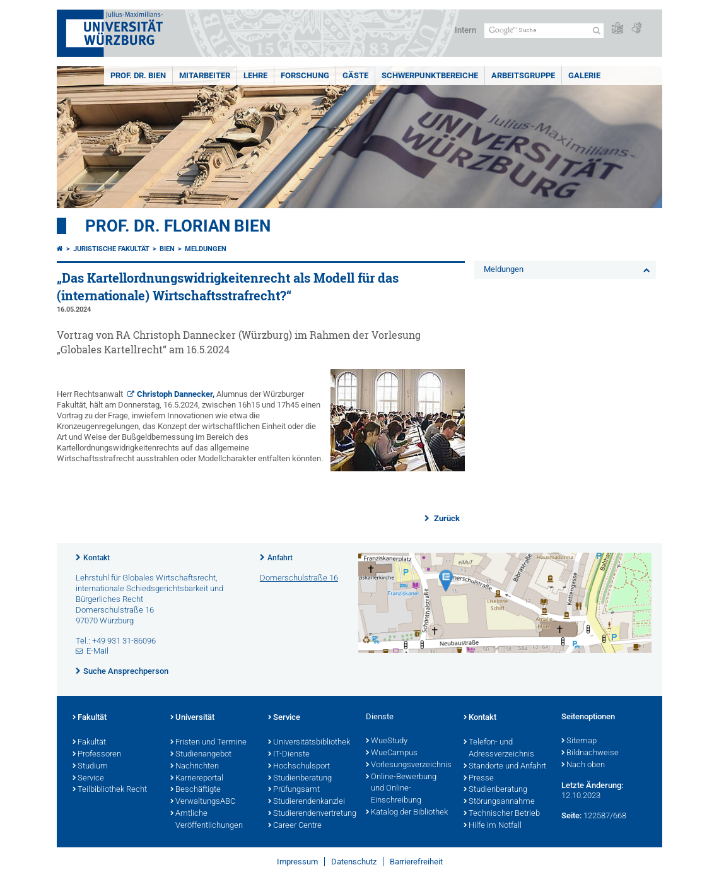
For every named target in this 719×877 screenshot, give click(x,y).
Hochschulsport (299, 766)
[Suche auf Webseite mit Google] (544, 30)
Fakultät (90, 718)
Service (88, 778)
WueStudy (386, 741)
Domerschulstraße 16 (299, 577)
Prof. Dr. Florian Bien (178, 225)
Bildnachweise (590, 753)
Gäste (355, 75)
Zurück (446, 518)
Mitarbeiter (204, 75)
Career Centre (295, 826)
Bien (167, 249)
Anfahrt (280, 557)
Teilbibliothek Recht (110, 790)
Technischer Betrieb (502, 814)
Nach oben (583, 765)
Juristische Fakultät (111, 249)
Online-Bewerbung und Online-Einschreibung (401, 789)
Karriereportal (196, 778)
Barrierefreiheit (416, 861)
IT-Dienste (289, 754)
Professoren (97, 754)
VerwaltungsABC (202, 802)
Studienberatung (300, 778)
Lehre (255, 75)
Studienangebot (200, 754)
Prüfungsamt (294, 790)
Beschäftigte (195, 790)
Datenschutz (354, 861)
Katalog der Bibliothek (407, 812)
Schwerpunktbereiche (430, 75)
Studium (90, 766)
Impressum (297, 861)
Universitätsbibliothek (309, 742)
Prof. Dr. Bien (138, 75)
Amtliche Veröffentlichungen (206, 820)
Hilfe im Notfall (493, 826)
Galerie (584, 75)
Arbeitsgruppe (523, 75)
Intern (465, 30)
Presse (479, 778)
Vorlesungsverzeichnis (408, 765)
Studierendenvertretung (310, 814)
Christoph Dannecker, (175, 394)
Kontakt (96, 557)
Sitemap (579, 741)
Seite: (571, 815)
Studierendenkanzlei (306, 802)
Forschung (305, 75)
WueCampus (392, 753)
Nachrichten (194, 766)
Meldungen (205, 249)
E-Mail (97, 651)
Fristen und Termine (208, 742)
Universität (192, 718)
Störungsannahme (499, 802)
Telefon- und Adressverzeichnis (499, 748)
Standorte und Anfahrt (505, 766)
